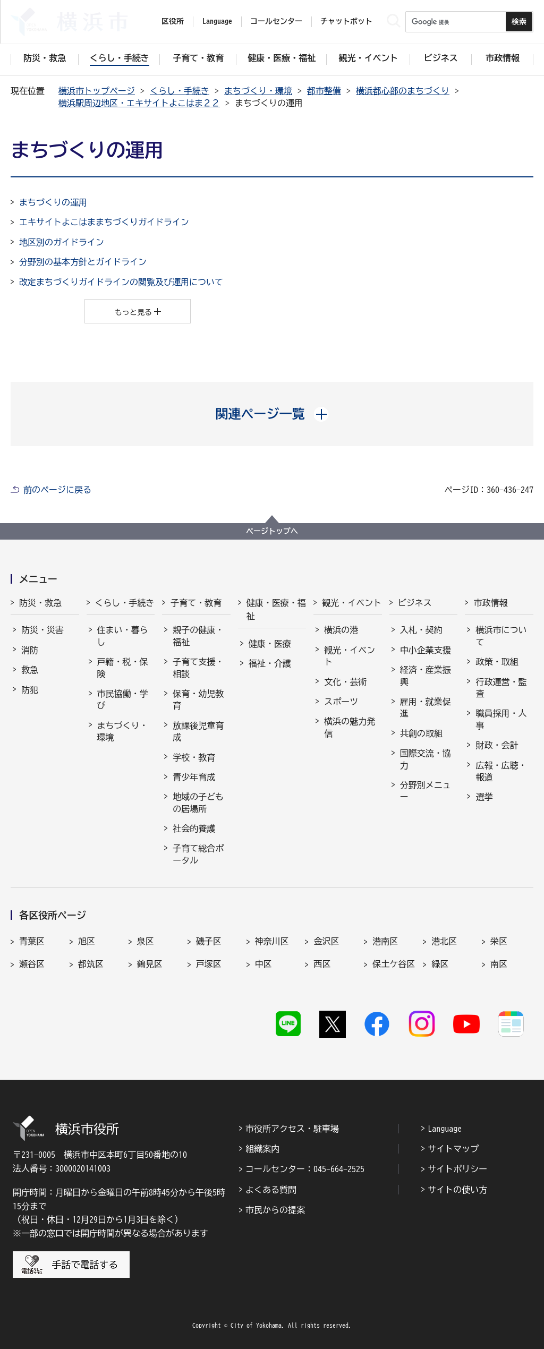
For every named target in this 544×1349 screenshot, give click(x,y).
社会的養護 (194, 828)
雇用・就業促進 (425, 707)
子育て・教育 (196, 603)
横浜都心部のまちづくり (402, 91)
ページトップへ (272, 531)
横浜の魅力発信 (349, 727)
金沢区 (326, 941)
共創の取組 (421, 733)
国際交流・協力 (425, 759)
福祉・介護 (270, 663)
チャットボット (346, 21)
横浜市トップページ (96, 91)
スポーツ (341, 701)
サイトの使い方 (457, 1189)
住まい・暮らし (122, 636)
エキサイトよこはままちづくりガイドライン (104, 222)
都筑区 (91, 964)
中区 (263, 964)
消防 (29, 650)
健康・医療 (270, 643)
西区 (321, 964)
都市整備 (324, 91)
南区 (498, 964)
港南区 (385, 941)
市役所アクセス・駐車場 (292, 1128)
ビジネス (415, 603)
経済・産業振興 (425, 675)
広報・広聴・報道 (500, 771)
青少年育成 (194, 777)
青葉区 (32, 941)
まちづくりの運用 (53, 202)
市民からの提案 (275, 1210)
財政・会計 (496, 745)
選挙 (483, 796)
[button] (272, 413)
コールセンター (276, 21)
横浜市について (500, 636)
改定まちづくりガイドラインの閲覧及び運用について (121, 282)
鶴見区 (150, 964)
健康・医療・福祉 (276, 610)
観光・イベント (351, 603)
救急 (29, 669)
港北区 (444, 941)
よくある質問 (270, 1189)
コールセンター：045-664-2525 (304, 1169)
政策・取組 (496, 662)
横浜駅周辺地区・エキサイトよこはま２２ (139, 103)
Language (445, 1128)
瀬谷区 (32, 964)
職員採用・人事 (500, 719)
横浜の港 (341, 630)
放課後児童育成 (198, 731)
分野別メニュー (425, 791)
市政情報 (490, 603)
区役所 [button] (173, 21)
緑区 (439, 964)
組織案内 (262, 1149)
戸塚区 (209, 964)
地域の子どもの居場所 (198, 802)
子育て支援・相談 (198, 668)
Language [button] (217, 21)
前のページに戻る (57, 489)
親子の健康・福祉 (198, 636)
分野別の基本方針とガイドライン (83, 262)
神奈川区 (272, 941)
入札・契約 (421, 630)
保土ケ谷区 (393, 964)
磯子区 (209, 941)
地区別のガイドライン (61, 242)
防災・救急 (40, 603)
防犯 (29, 690)
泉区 (145, 941)
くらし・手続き (179, 91)
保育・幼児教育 (198, 699)
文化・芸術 (345, 682)
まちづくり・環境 (258, 91)
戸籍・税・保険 (122, 668)
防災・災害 (42, 630)
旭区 (86, 941)
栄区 (498, 941)
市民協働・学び (122, 699)
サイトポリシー (457, 1169)
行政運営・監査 (500, 688)
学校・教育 (194, 757)
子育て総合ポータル (198, 854)
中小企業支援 (425, 650)
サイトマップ (453, 1149)
